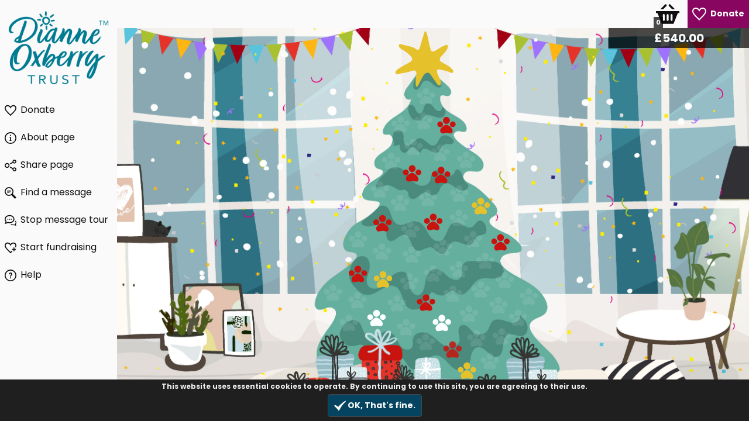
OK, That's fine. (374, 405)
